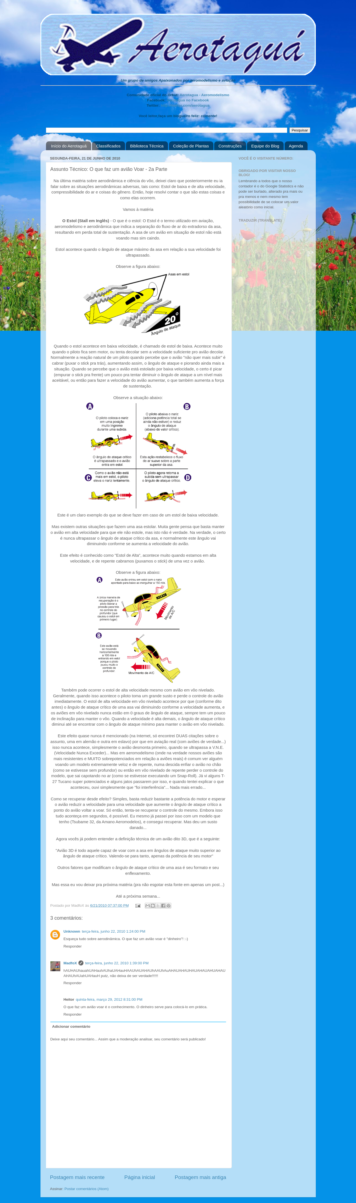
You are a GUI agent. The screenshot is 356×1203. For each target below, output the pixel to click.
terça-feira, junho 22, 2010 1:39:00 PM (116, 963)
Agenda (296, 146)
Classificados (108, 146)
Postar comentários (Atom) (86, 1189)
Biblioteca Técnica (146, 146)
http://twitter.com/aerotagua (185, 105)
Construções (229, 146)
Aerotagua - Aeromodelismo (204, 95)
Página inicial (139, 1177)
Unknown (72, 931)
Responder (73, 946)
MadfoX (70, 963)
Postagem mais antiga (200, 1177)
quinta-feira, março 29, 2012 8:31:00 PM (109, 999)
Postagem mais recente (77, 1177)
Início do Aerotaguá (68, 146)
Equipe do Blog (265, 146)
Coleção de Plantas (191, 146)
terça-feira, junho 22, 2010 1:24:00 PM (113, 931)
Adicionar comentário (71, 1026)
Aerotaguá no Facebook (188, 100)
